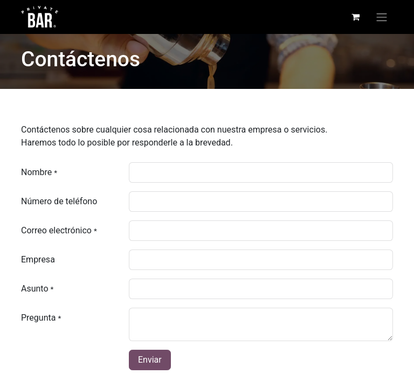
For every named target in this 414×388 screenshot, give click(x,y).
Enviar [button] (150, 360)
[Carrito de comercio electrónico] (355, 16)
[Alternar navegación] (381, 17)
